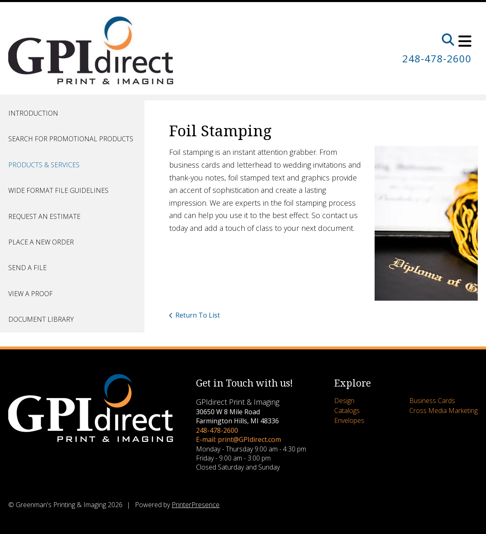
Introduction (33, 113)
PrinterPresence (195, 504)
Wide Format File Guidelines (58, 190)
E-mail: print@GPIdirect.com (238, 439)
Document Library (41, 319)
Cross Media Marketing (443, 410)
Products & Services (44, 164)
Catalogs (347, 410)
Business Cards (432, 400)
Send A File (27, 267)
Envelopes (349, 420)
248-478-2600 (437, 58)
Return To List (197, 315)
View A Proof (30, 293)
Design (344, 400)
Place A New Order (41, 242)
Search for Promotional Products (70, 138)
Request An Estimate (44, 216)
